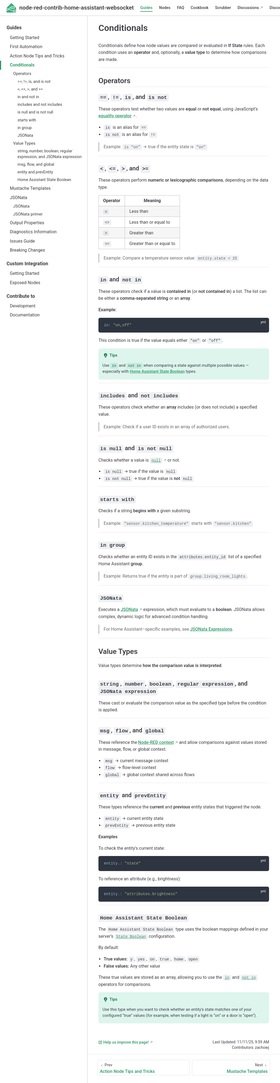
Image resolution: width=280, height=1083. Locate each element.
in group (25, 128)
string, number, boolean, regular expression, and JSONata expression (50, 154)
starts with (27, 120)
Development (23, 305)
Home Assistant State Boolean (44, 179)
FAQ (180, 7)
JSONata (25, 135)
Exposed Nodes (25, 282)
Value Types (24, 143)
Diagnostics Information (33, 231)
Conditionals (22, 65)
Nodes (165, 7)
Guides (146, 7)
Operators (22, 73)
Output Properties (27, 222)
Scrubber (223, 7)
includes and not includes (40, 104)
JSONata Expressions (211, 627)
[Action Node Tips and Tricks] (143, 1065)
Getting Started (24, 37)
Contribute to (21, 296)
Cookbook (199, 7)
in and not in (28, 97)
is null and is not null (35, 112)
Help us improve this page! (123, 1040)
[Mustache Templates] (231, 1065)
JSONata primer (28, 214)
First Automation (26, 46)
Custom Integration (27, 263)
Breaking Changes (27, 250)
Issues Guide (22, 241)
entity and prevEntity (35, 172)
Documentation (25, 315)
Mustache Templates (30, 188)
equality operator (115, 115)
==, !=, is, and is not (34, 81)
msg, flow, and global (36, 164)
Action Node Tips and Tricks (37, 56)
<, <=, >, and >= (30, 89)
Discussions (248, 7)
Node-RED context (156, 740)
